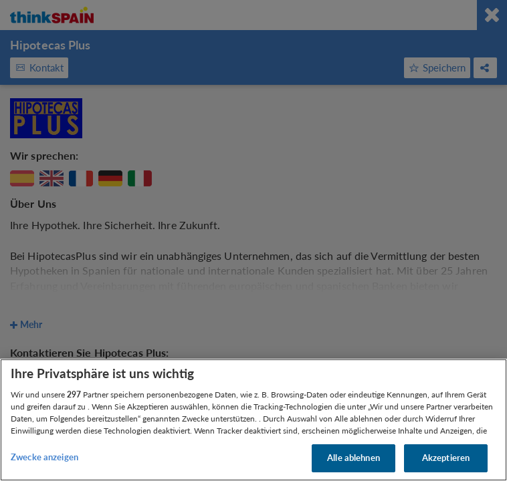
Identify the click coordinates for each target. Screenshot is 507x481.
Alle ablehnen (353, 457)
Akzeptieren (446, 457)
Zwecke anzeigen (44, 457)
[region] (253, 420)
